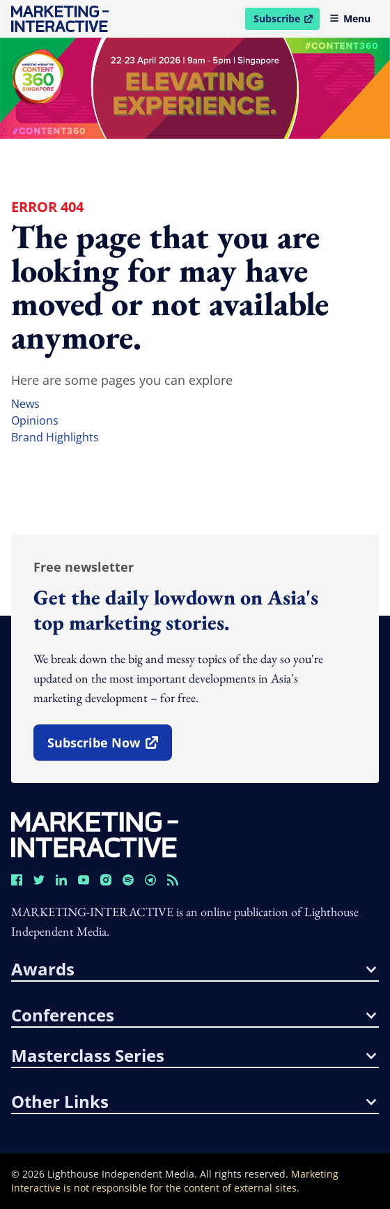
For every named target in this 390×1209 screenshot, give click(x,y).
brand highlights (55, 437)
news (25, 403)
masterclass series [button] (193, 1055)
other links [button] (193, 1101)
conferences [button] (193, 1015)
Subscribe (286, 21)
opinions (34, 420)
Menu (349, 18)
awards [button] (193, 969)
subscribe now (109, 747)
